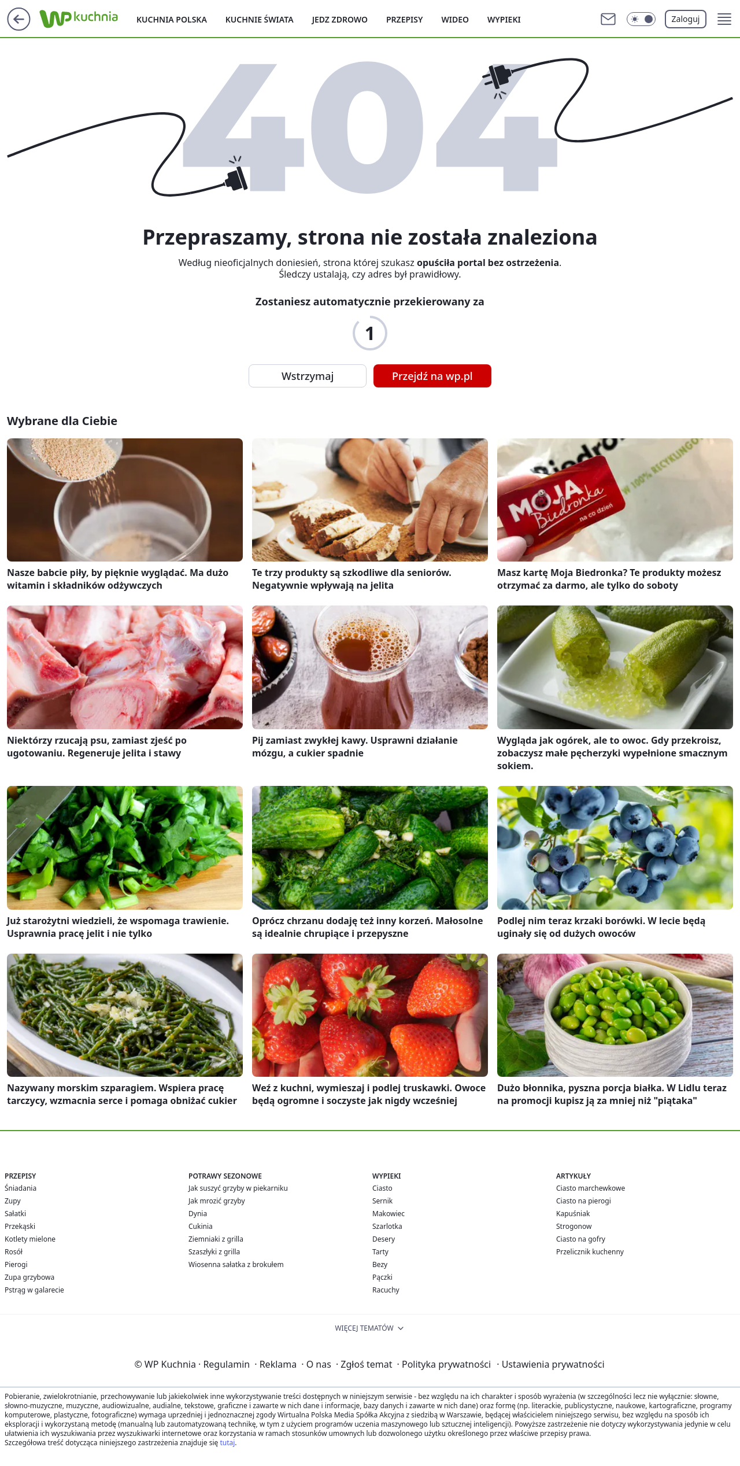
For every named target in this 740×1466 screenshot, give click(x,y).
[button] (724, 19)
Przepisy (404, 19)
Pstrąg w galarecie (34, 1290)
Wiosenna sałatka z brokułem (236, 1264)
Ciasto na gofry (580, 1239)
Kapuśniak (573, 1213)
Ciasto (382, 1188)
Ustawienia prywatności (550, 1364)
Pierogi (16, 1264)
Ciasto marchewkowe (590, 1188)
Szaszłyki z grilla (214, 1252)
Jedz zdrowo (340, 19)
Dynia (197, 1213)
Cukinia (200, 1226)
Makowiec (388, 1213)
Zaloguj (686, 18)
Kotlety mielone (30, 1239)
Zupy (13, 1201)
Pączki (382, 1277)
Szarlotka (387, 1226)
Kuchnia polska (171, 19)
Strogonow (573, 1226)
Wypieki (504, 19)
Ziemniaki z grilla (215, 1239)
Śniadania (20, 1188)
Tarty (380, 1252)
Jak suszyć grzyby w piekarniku (238, 1188)
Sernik (382, 1201)
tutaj (227, 1442)
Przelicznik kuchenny (590, 1252)
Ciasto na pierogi (583, 1201)
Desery (383, 1239)
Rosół (14, 1252)
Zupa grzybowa (29, 1277)
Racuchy (385, 1290)
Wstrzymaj (308, 376)
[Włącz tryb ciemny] (641, 19)
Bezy (379, 1264)
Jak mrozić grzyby (216, 1201)
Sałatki (15, 1213)
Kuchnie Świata (259, 19)
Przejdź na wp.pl (432, 376)
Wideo (455, 19)
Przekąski (20, 1226)
